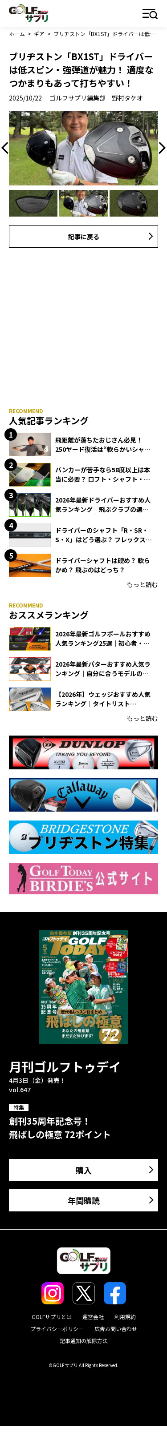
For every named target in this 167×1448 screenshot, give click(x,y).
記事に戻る (83, 236)
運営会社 (93, 1316)
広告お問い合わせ (115, 1328)
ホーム (17, 33)
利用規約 (125, 1316)
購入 (84, 1170)
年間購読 (84, 1200)
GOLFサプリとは (52, 1316)
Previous (7, 148)
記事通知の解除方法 (84, 1340)
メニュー (150, 14)
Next (160, 148)
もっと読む (142, 584)
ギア (39, 33)
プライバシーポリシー (57, 1328)
